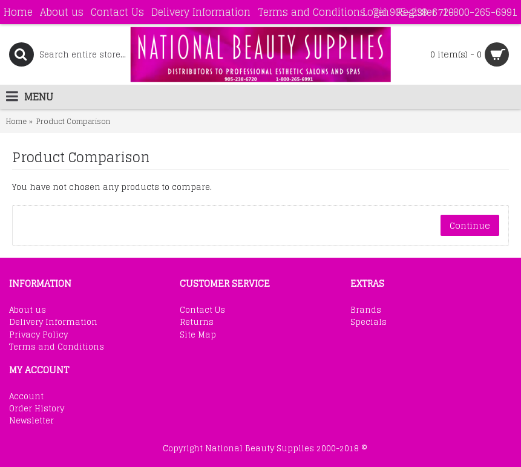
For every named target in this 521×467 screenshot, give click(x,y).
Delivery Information (53, 322)
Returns (197, 322)
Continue (470, 225)
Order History (36, 408)
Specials (368, 322)
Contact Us (202, 310)
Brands (365, 310)
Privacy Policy (38, 335)
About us (27, 310)
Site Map (198, 335)
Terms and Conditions (56, 347)
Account (26, 396)
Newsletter (31, 421)
